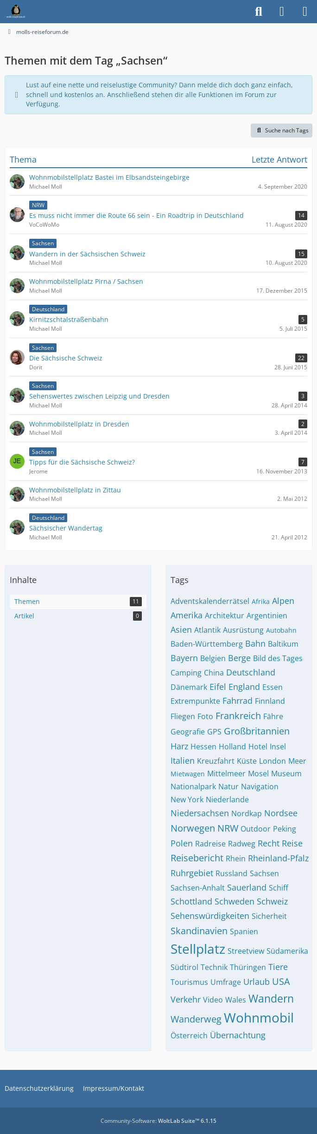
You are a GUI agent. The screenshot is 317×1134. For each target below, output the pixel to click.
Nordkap (246, 813)
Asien (181, 629)
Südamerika (287, 951)
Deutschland (250, 672)
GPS (214, 732)
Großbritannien (257, 731)
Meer (297, 761)
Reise (292, 843)
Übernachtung (238, 1035)
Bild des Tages (278, 658)
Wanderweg (196, 1019)
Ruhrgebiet (192, 872)
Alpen (283, 600)
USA (281, 981)
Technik (214, 967)
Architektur (224, 615)
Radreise (210, 844)
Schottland (191, 901)
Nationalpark (193, 786)
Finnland (270, 701)
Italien (183, 760)
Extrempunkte (195, 701)
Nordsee (281, 813)
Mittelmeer (226, 773)
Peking (284, 829)
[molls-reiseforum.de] (16, 11)
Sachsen (264, 873)
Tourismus (189, 982)
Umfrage (225, 982)
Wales (235, 1000)
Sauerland (246, 887)
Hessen (203, 746)
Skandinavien (199, 930)
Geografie (188, 732)
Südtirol (184, 967)
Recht (268, 843)
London (272, 761)
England (244, 686)
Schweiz (272, 901)
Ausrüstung (243, 630)
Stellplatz (198, 948)
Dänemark (189, 687)
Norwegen (193, 828)
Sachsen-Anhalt (198, 888)
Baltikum (283, 644)
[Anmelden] (282, 11)
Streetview (246, 951)
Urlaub (256, 981)
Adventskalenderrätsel (210, 601)
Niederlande (227, 799)
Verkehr (186, 999)
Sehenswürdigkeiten (210, 915)
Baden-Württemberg (207, 644)
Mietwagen (188, 773)
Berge (239, 657)
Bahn (255, 643)
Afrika (261, 601)
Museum (286, 773)
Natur (228, 786)
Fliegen (183, 716)
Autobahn (281, 630)
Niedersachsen (200, 813)
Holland (232, 746)
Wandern (271, 998)
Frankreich (238, 715)
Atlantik (207, 630)
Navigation (260, 786)
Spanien (244, 931)
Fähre (273, 716)
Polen (182, 843)
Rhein (236, 858)
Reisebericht (197, 858)
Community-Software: (158, 1121)
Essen (272, 687)
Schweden (234, 901)
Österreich (189, 1035)
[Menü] (305, 11)
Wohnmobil (259, 1017)
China (214, 673)
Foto (205, 716)
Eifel (217, 686)
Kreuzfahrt (216, 761)
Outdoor (256, 829)
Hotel (257, 746)
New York (187, 799)
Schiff (278, 888)
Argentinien (267, 615)
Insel (278, 746)
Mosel (258, 773)
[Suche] (258, 11)
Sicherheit (269, 916)
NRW (227, 828)
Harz (179, 746)
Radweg (241, 844)
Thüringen (248, 967)
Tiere (278, 966)
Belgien (213, 658)
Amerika (187, 615)
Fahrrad (237, 700)
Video (213, 1000)
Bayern (184, 657)
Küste (247, 761)
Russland (231, 873)
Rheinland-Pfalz (278, 858)
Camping (186, 673)
